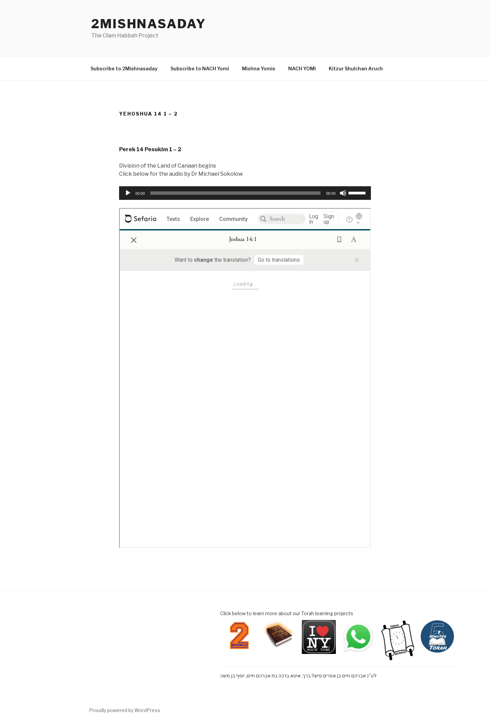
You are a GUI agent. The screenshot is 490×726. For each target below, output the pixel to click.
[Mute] (343, 193)
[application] (245, 193)
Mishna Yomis (258, 68)
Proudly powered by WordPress (124, 710)
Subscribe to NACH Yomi (199, 68)
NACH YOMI (302, 68)
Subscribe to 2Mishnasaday (124, 68)
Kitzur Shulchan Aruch (356, 68)
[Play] (128, 193)
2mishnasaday (148, 23)
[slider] (235, 193)
